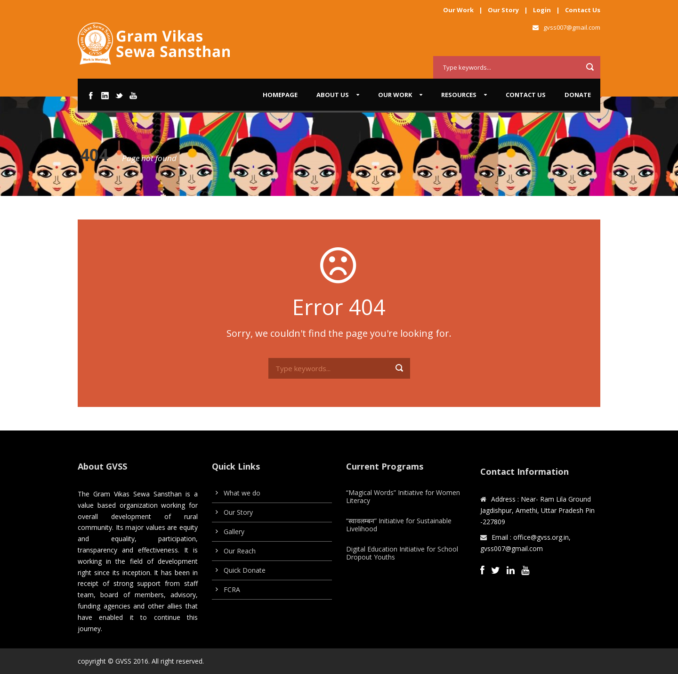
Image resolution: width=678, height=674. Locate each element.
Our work (395, 94)
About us (332, 94)
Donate (578, 94)
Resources (458, 94)
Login (542, 10)
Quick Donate (245, 570)
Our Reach (240, 550)
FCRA (232, 589)
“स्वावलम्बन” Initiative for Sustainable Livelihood (399, 524)
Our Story (503, 10)
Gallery (234, 531)
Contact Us (582, 10)
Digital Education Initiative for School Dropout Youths (402, 552)
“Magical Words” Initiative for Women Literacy (403, 496)
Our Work (458, 10)
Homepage (280, 94)
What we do (242, 492)
